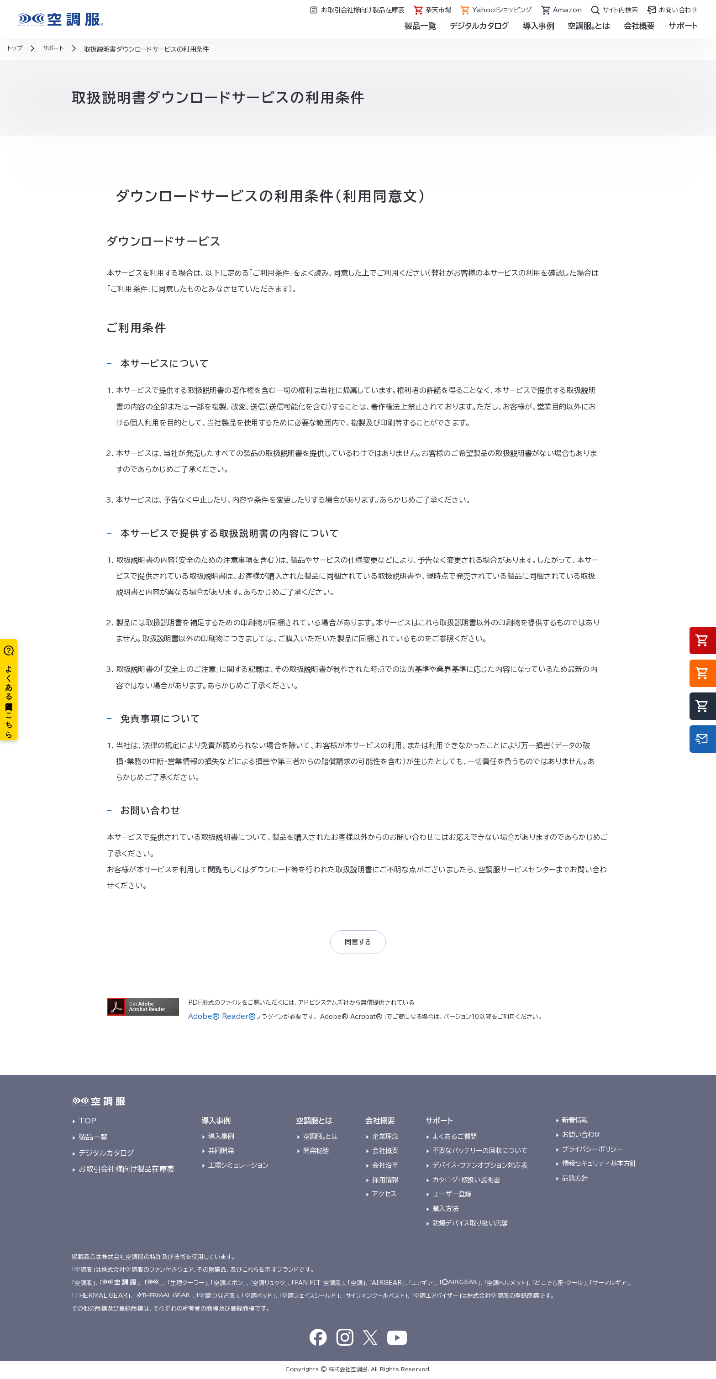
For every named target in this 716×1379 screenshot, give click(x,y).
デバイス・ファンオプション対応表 (479, 1166)
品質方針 (575, 1179)
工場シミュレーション (238, 1166)
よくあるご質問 (454, 1137)
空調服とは (589, 26)
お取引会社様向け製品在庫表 (126, 1170)
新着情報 (575, 1121)
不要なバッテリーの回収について (479, 1152)
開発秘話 (316, 1152)
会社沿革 (385, 1166)
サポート (683, 26)
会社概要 (639, 26)
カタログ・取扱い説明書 (466, 1181)
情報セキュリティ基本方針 (599, 1165)
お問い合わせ (581, 1136)
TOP (87, 1122)
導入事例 (538, 26)
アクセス (384, 1195)
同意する (358, 943)
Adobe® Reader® (218, 1018)
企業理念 (385, 1137)
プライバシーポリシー (592, 1150)
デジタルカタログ (479, 26)
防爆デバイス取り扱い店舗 (470, 1224)
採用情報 (385, 1181)
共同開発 (221, 1152)
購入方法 (445, 1209)
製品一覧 (420, 26)
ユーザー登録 (451, 1195)
